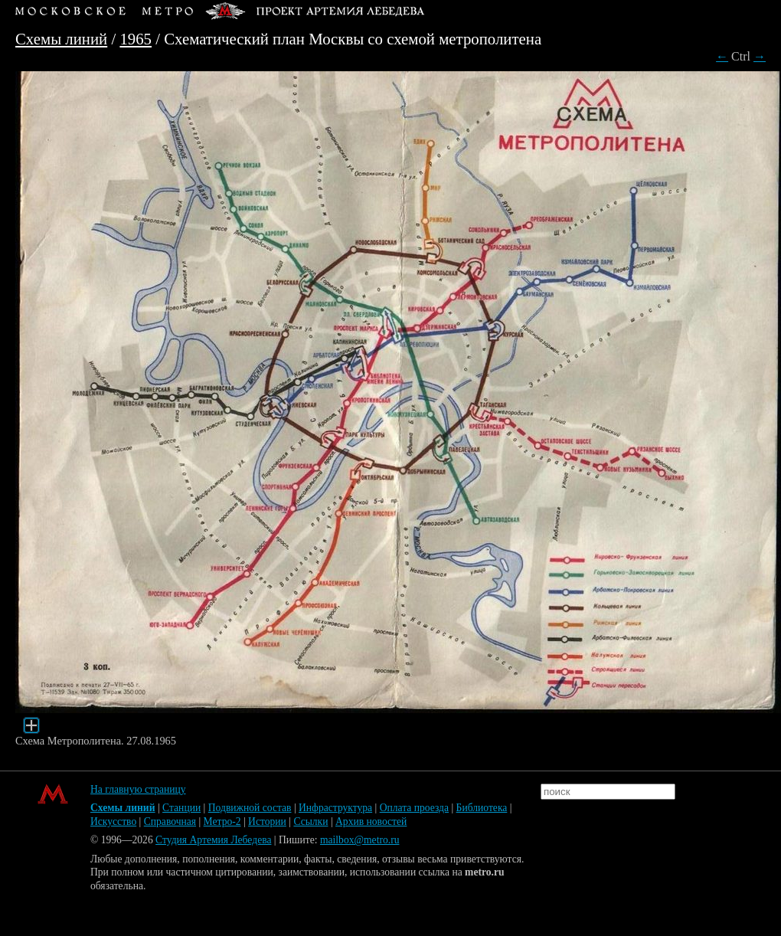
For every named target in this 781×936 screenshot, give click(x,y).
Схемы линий (61, 38)
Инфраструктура (335, 807)
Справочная (170, 821)
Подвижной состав (250, 807)
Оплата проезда (414, 807)
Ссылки (310, 821)
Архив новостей (371, 821)
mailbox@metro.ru (360, 840)
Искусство (113, 821)
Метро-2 (222, 821)
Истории (267, 821)
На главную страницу (138, 789)
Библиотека (482, 807)
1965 (135, 38)
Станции (181, 807)
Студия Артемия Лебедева (213, 840)
